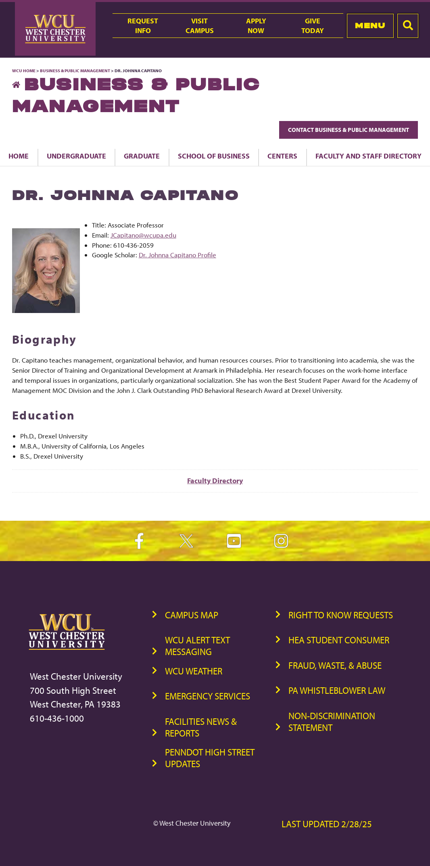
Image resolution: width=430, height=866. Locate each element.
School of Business (214, 156)
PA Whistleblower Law (336, 690)
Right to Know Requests (340, 615)
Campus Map (191, 615)
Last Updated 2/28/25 (327, 824)
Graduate (142, 156)
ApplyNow (256, 25)
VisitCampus (200, 25)
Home (18, 156)
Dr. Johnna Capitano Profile (177, 254)
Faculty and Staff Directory (368, 156)
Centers (282, 156)
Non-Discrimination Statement (331, 721)
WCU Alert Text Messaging (197, 645)
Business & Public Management (75, 70)
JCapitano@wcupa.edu (143, 235)
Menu (370, 26)
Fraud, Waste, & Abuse (335, 665)
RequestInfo (142, 25)
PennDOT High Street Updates (210, 758)
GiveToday (312, 25)
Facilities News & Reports (201, 727)
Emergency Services (207, 696)
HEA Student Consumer (338, 640)
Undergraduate (76, 156)
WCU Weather (193, 671)
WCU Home (23, 70)
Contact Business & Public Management (348, 130)
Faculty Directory (215, 480)
